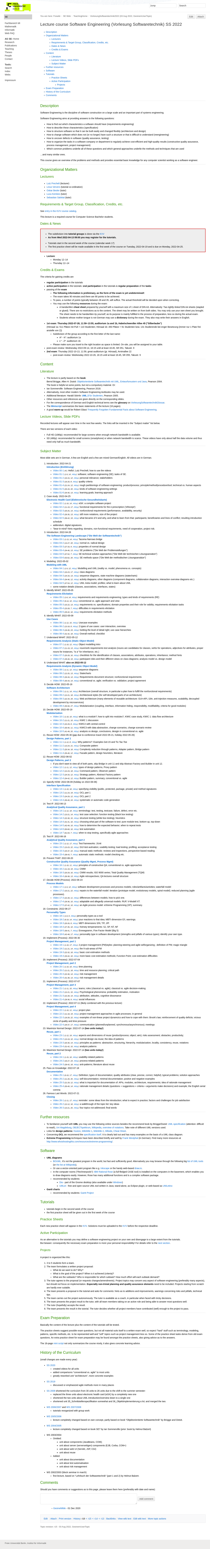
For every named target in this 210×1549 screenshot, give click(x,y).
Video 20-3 (58, 974)
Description (51, 32)
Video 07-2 (58, 648)
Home (12, 39)
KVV (102, 234)
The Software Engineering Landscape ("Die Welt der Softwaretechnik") (84, 535)
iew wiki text (124, 1518)
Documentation (55, 1071)
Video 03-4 (58, 550)
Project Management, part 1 (61, 941)
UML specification (177, 1124)
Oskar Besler (53, 190)
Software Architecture (58, 688)
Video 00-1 (58, 470)
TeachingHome (80, 16)
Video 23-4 (58, 1046)
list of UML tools (195, 1161)
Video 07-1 (58, 644)
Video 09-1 (58, 691)
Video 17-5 (58, 905)
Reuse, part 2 (54, 1053)
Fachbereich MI (12, 23)
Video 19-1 (58, 945)
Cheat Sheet (120, 1131)
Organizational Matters (57, 35)
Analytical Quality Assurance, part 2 (66, 840)
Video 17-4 (58, 901)
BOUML (57, 1161)
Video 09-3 (58, 698)
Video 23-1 (58, 1035)
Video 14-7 (58, 832)
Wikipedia (96, 1127)
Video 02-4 (58, 514)
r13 (102, 1518)
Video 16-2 (58, 869)
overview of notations (113, 1127)
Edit (191, 16)
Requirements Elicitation (60, 593)
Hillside (108, 1131)
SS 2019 (51, 1381)
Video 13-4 (58, 800)
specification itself (92, 1134)
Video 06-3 (58, 630)
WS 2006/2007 (54, 1407)
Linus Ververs (53, 187)
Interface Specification (58, 785)
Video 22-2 (58, 1013)
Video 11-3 (58, 749)
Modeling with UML (57, 565)
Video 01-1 (58, 474)
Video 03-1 (58, 539)
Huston (77, 1131)
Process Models (55, 883)
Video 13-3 (58, 796)
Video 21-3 (58, 995)
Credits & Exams (59, 49)
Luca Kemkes (53, 194)
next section (164, 1243)
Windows (117, 1182)
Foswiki (56, 16)
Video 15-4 (58, 854)
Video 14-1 (58, 810)
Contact (8, 59)
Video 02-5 (58, 518)
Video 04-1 (58, 568)
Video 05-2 (58, 601)
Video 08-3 (58, 677)
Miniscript (56, 406)
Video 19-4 (58, 956)
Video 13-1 (58, 789)
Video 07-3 (58, 655)
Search (8, 68)
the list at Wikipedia (66, 1164)
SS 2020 (51, 1365)
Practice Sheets (59, 77)
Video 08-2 (58, 673)
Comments (51, 95)
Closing (51, 1097)
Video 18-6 (58, 934)
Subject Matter (58, 63)
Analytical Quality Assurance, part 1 (66, 807)
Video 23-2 (58, 1039)
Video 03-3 (58, 546)
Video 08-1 (58, 669)
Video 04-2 (58, 572)
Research (9, 42)
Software (50, 70)
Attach (201, 16)
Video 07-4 (58, 659)
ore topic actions (157, 1518)
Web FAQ (9, 33)
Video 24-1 (58, 1057)
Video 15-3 (58, 851)
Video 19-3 (58, 952)
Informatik (10, 30)
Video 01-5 (58, 489)
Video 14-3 (58, 818)
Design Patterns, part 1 (59, 738)
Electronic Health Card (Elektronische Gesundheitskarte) (77, 499)
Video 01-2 (58, 478)
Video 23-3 (58, 1042)
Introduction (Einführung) (60, 467)
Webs (8, 74)
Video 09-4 (58, 706)
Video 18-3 (58, 923)
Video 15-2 (58, 847)
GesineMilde (59, 1508)
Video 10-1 (58, 716)
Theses (8, 52)
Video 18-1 (58, 916)
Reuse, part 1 (54, 1032)
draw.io (138, 1168)
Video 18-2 (58, 919)
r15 (89, 1518)
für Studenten (92, 395)
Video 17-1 (58, 887)
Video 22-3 (58, 1017)
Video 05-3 (58, 604)
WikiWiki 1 (87, 1131)
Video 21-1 (58, 988)
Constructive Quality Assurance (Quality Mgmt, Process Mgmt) (80, 861)
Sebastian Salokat (56, 197)
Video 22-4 (58, 1024)
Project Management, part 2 (61, 963)
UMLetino (167, 1186)
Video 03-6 (58, 557)
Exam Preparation (55, 88)
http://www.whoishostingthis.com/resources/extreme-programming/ (79, 1141)
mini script (58, 1343)
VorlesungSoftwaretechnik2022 (104, 16)
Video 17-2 (58, 890)
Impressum (10, 80)
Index (7, 71)
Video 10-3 (58, 724)
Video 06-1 (58, 622)
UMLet (62, 1186)
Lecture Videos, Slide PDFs (65, 60)
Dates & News (58, 46)
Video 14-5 (58, 825)
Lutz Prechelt (53, 183)
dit (46, 1518)
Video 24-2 (58, 1060)
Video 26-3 (58, 1107)
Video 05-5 (58, 612)
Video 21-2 (58, 992)
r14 (96, 1518)
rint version (65, 1518)
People (8, 55)
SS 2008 (51, 1391)
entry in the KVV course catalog (60, 211)
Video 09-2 (58, 695)
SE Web (67, 16)
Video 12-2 (58, 771)
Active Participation (60, 81)
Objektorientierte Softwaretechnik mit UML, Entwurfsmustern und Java (112, 381)
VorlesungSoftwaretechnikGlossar (147, 402)
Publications (11, 45)
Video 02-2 (58, 507)
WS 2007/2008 (73, 1407)
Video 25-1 (58, 1075)
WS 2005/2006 (54, 1416)
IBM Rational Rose (103, 1171)
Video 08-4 (58, 680)
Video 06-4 (58, 633)
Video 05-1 (58, 597)
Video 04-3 (58, 575)
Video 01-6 (58, 492)
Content (50, 53)
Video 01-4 (58, 485)
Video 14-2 (58, 814)
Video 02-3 (58, 510)
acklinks (111, 1518)
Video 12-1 (58, 767)
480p (74, 474)
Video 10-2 (58, 720)
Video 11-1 (58, 742)
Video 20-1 (58, 966)
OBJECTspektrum (81, 1127)
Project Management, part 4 (61, 1006)
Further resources (54, 67)
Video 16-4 (58, 876)
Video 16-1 (58, 865)
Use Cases (52, 619)
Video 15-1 (58, 843)
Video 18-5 (58, 930)
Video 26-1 (58, 1100)
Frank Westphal (130, 1138)
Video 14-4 (58, 821)
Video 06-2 (58, 626)
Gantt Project (87, 1193)
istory (76, 1518)
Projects (61, 84)
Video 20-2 (58, 970)
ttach (53, 1518)
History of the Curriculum (58, 91)
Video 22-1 (58, 1010)
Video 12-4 (58, 778)
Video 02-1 (58, 503)
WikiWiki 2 (98, 1131)
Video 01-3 (58, 481)
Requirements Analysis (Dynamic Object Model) (72, 666)
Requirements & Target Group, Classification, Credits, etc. (80, 42)
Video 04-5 (58, 583)
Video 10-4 (58, 727)
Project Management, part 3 (61, 985)
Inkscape (104, 1168)
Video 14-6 (58, 829)
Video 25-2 (58, 1079)
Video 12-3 (58, 774)
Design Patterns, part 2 (59, 760)
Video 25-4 (58, 1086)
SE (6, 16)
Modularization (54, 713)
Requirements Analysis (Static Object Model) (70, 641)
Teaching (9, 49)
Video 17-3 (58, 897)
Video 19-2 (58, 948)
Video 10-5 (58, 731)
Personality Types (56, 912)
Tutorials (50, 74)
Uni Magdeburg (64, 1127)
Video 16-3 (58, 872)
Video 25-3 (58, 1082)
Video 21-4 (58, 999)
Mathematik (10, 26)
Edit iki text (139, 1518)
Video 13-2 (58, 792)
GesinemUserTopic (142, 16)
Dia (61, 1182)
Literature (56, 56)
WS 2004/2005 (54, 1425)
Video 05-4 (58, 608)
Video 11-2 (58, 745)
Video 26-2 (58, 1104)
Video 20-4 (58, 977)
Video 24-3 (58, 1064)
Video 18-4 (58, 927)
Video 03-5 (58, 554)
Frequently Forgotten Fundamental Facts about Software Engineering (122, 409)
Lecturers (56, 39)
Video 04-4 (58, 579)
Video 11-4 (58, 753)
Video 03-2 (58, 543)
